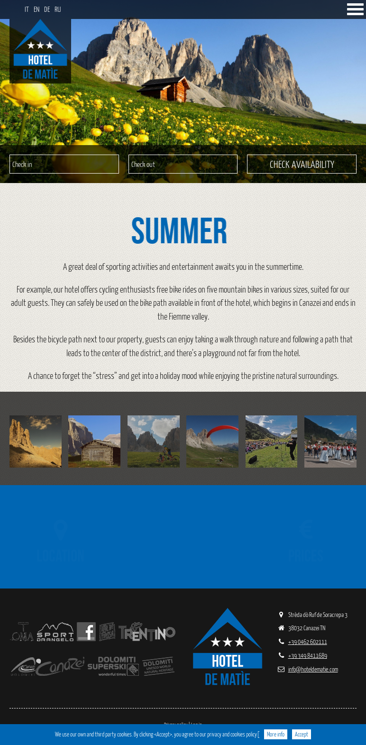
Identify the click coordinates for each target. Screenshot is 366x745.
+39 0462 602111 (302, 641)
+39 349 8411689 (302, 655)
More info (275, 734)
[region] (183, 91)
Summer (186, 230)
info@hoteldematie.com (307, 669)
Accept (301, 734)
